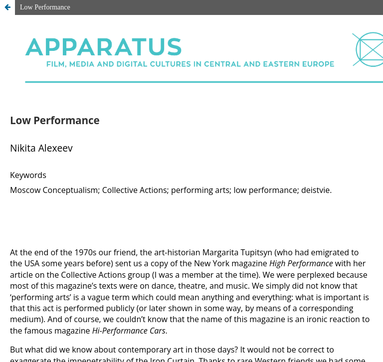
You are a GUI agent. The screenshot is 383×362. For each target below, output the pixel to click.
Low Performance (45, 7)
